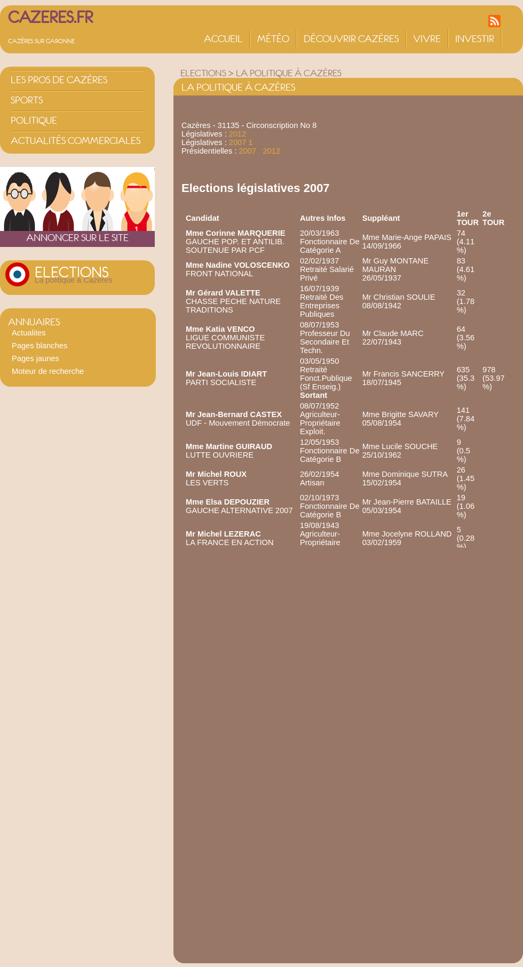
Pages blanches (39, 345)
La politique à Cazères (74, 280)
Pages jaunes (35, 358)
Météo (273, 38)
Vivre (427, 38)
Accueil (223, 38)
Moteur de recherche (48, 371)
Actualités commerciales (75, 140)
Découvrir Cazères (351, 38)
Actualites (29, 333)
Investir (474, 38)
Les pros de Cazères (59, 79)
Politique (34, 120)
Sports (27, 100)
